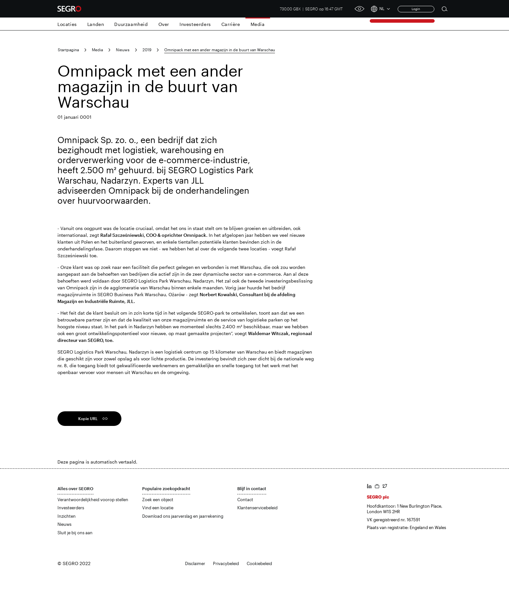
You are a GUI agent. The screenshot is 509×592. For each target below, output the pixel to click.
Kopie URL (88, 418)
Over (163, 24)
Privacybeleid (226, 563)
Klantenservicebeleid (257, 507)
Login (416, 9)
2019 (147, 49)
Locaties (67, 24)
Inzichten (66, 516)
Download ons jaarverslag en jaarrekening (182, 516)
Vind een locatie (157, 507)
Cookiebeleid (259, 563)
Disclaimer (195, 563)
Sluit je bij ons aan (75, 532)
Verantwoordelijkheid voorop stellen (92, 499)
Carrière (230, 24)
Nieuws (123, 49)
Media (258, 24)
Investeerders (195, 24)
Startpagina (68, 49)
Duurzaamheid (131, 24)
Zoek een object (157, 499)
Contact (245, 499)
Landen (95, 24)
